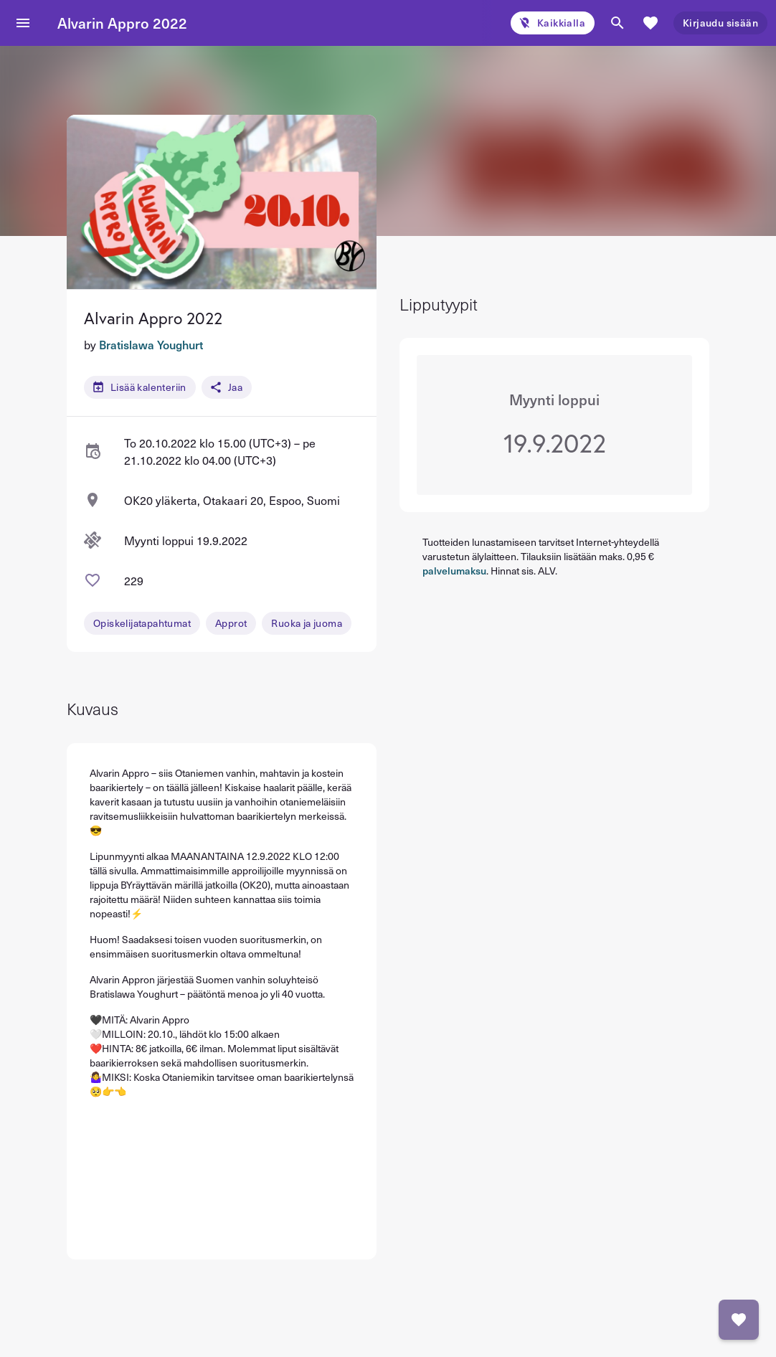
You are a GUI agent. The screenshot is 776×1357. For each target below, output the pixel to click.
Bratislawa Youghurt (151, 344)
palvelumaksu (454, 570)
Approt (231, 622)
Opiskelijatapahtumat (142, 622)
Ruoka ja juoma (306, 622)
